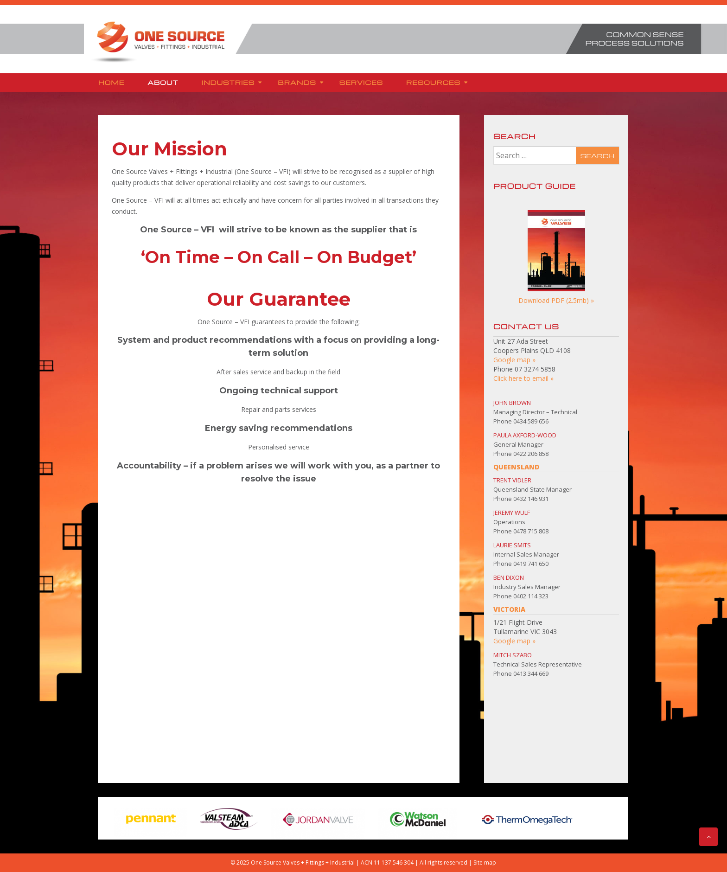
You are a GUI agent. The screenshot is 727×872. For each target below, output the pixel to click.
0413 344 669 (530, 673)
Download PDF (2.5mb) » (556, 300)
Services (361, 82)
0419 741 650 (530, 563)
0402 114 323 (530, 596)
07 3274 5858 (535, 369)
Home (111, 82)
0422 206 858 (530, 453)
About (162, 82)
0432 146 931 (530, 498)
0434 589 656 (530, 421)
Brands (297, 82)
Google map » (514, 359)
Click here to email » (523, 378)
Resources (433, 82)
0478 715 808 (530, 531)
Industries (228, 82)
